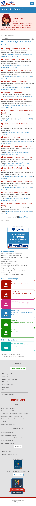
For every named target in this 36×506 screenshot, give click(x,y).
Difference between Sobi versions (13, 273)
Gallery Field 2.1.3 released (8, 435)
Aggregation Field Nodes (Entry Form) (18, 146)
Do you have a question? (10, 379)
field (17, 87)
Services (5, 376)
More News (18, 446)
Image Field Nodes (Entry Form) (15, 192)
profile (30, 105)
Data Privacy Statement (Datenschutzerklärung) (14, 413)
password (25, 105)
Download (11, 163)
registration (4, 107)
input (19, 105)
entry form (25, 54)
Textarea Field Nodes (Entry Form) (17, 60)
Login (4, 390)
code (6, 87)
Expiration (14, 320)
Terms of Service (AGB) (7, 411)
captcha (7, 132)
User (10, 107)
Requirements (7, 263)
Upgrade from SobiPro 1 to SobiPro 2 (14, 271)
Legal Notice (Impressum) (8, 408)
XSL (13, 67)
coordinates (18, 54)
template (18, 65)
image (17, 198)
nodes (18, 141)
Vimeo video (6, 267)
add (6, 54)
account (7, 105)
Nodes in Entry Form (11, 137)
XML (9, 67)
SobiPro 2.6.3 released (7, 440)
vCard (31, 96)
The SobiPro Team (8, 384)
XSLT (16, 67)
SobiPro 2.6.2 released (7, 443)
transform (4, 67)
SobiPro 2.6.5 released (7, 432)
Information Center (11, 9)
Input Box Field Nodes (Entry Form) (17, 70)
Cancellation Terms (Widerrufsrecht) (11, 416)
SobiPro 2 (14, 282)
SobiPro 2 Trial (15, 291)
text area (25, 65)
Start (9, 217)
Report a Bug (7, 451)
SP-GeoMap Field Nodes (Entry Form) (18, 181)
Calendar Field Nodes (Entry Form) (13, 274)
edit (9, 152)
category (11, 54)
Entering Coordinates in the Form (16, 49)
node (13, 65)
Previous (14, 217)
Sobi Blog (6, 387)
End (27, 217)
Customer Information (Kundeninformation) (13, 419)
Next (23, 217)
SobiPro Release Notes (10, 261)
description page (16, 27)
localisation (9, 56)
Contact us (6, 382)
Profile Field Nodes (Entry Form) (16, 99)
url (8, 89)
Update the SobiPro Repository (12, 255)
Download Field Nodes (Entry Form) (17, 157)
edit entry (13, 132)
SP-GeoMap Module (17, 343)
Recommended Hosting (10, 454)
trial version (26, 27)
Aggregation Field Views (13, 92)
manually (16, 56)
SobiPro (7, 220)
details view (8, 96)
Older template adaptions (10, 269)
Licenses (3, 421)
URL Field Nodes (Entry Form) (15, 81)
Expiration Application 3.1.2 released (11, 438)
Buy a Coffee (18, 474)
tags (26, 96)
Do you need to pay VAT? (8, 424)
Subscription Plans (8, 374)
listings (22, 96)
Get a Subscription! (18, 368)
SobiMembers (15, 301)
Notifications (15, 330)
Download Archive (8, 394)
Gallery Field (15, 310)
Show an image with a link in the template (15, 265)
